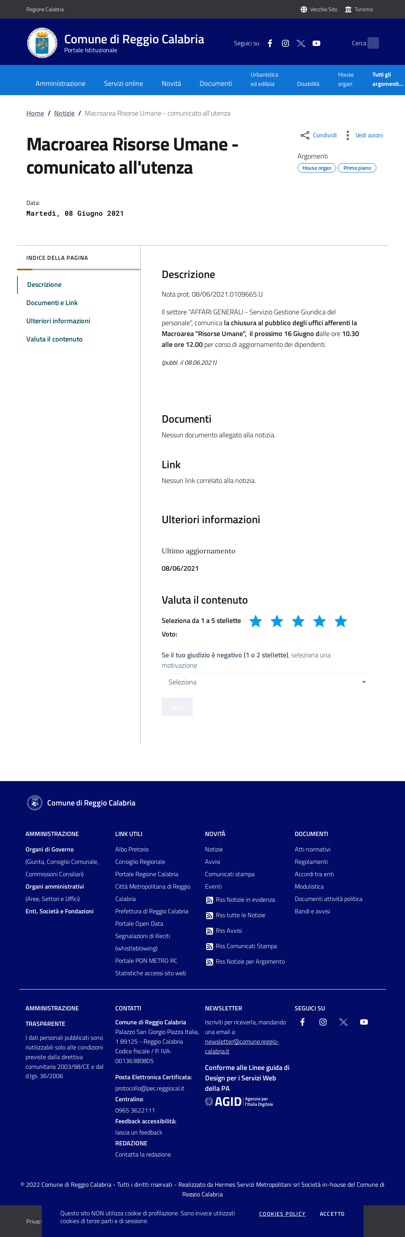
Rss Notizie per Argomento (245, 962)
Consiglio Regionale (140, 861)
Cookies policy (282, 1214)
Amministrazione (52, 833)
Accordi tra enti (314, 874)
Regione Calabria (45, 9)
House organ (346, 79)
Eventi (213, 886)
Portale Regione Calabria (146, 874)
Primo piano (357, 167)
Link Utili (128, 833)
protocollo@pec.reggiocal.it (150, 1088)
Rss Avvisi (223, 931)
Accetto (332, 1214)
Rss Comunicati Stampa (241, 946)
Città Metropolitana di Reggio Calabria (152, 892)
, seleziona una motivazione (246, 660)
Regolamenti (311, 861)
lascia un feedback (138, 1132)
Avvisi (212, 861)
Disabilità (308, 83)
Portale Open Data (139, 923)
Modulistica (309, 886)
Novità (215, 833)
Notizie (64, 113)
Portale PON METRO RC (146, 960)
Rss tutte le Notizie (235, 915)
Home (35, 113)
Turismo (364, 9)
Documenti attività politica (328, 898)
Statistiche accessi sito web (150, 973)
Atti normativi (312, 849)
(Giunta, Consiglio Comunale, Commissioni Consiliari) (62, 862)
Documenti (311, 833)
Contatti (128, 1008)
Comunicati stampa (230, 874)
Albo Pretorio (132, 849)
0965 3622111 (135, 1110)
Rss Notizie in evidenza (240, 900)
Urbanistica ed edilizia (265, 79)
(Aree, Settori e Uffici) (55, 892)
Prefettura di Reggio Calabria (151, 911)
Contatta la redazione (143, 1154)
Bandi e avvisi (312, 911)
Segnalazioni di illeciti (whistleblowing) (142, 942)
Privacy (35, 1221)
